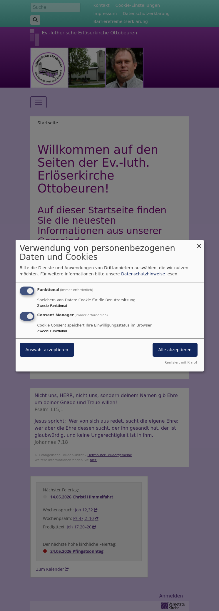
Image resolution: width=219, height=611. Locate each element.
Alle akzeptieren (175, 349)
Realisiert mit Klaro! (181, 362)
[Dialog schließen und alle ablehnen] (199, 243)
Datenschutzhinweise (143, 274)
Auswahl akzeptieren (47, 349)
